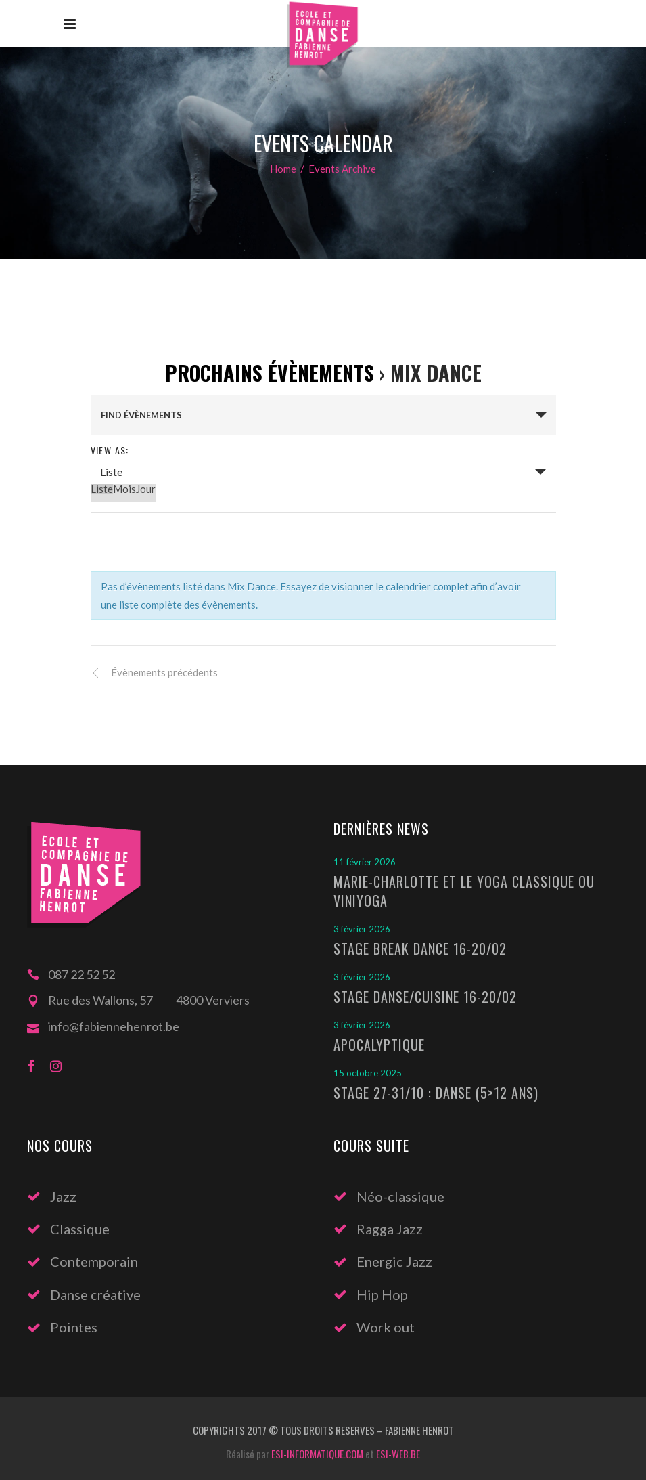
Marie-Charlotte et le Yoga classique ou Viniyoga (464, 891)
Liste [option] (102, 489)
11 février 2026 (364, 861)
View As (108, 450)
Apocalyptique (379, 1045)
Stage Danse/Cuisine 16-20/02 (425, 996)
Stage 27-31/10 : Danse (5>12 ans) (435, 1093)
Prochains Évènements (269, 372)
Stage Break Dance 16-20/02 (420, 948)
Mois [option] (124, 489)
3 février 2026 (361, 928)
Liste (111, 471)
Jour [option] (146, 489)
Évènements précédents (163, 672)
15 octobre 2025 (367, 1073)
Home (283, 168)
